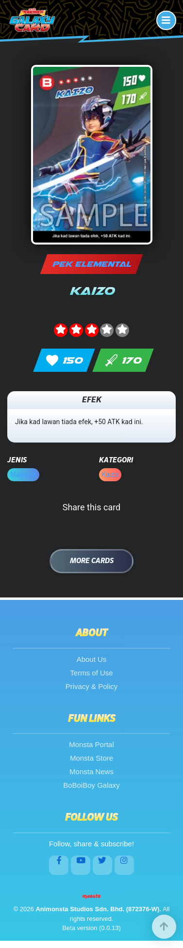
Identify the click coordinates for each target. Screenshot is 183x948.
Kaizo (110, 474)
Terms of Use (91, 673)
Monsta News (91, 771)
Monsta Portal (91, 744)
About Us (92, 659)
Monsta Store (91, 758)
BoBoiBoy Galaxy (91, 785)
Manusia (23, 474)
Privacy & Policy (92, 686)
